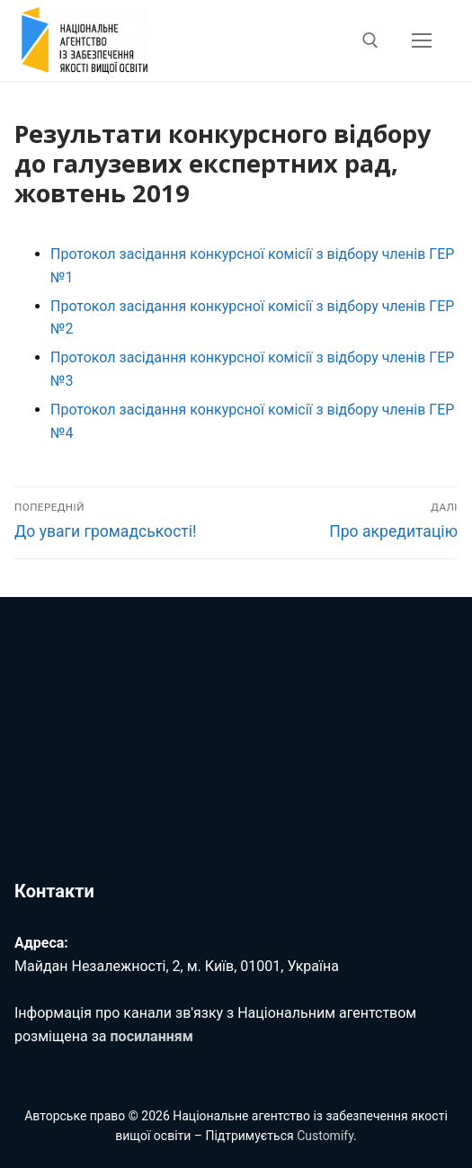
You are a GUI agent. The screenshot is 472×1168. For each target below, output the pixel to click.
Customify (325, 1135)
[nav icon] (421, 40)
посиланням (152, 1036)
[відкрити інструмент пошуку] (370, 40)
